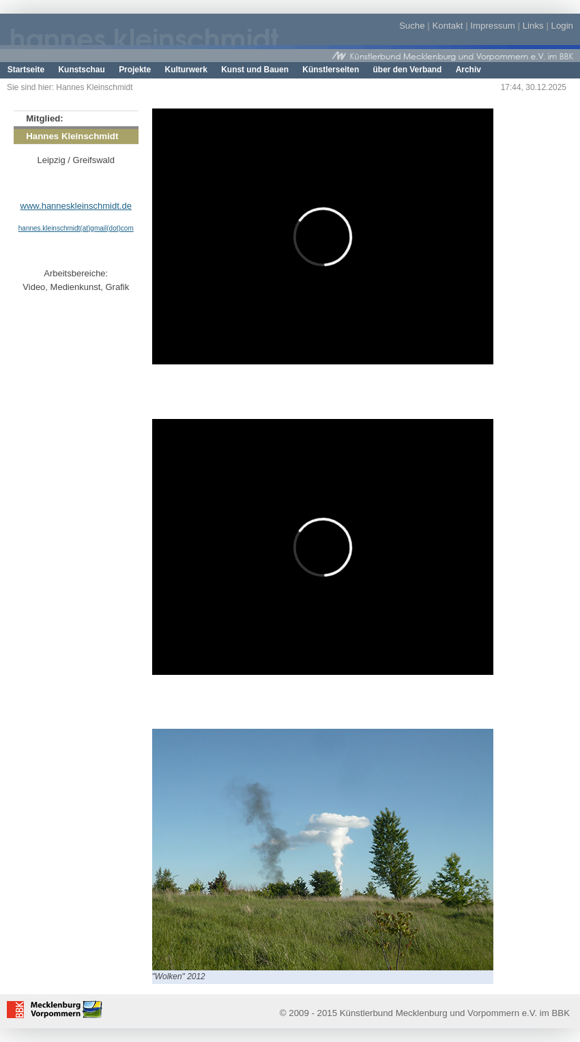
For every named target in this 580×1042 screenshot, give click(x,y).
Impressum (492, 25)
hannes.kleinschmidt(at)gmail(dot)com (76, 228)
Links (533, 25)
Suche (412, 25)
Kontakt (447, 25)
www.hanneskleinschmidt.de (76, 206)
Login (562, 25)
